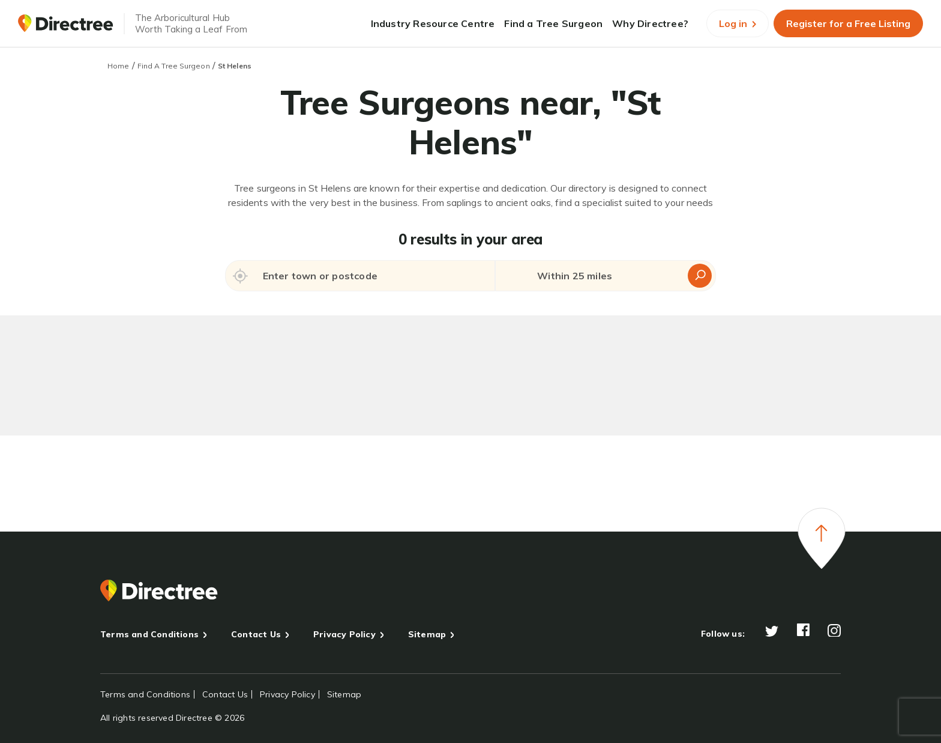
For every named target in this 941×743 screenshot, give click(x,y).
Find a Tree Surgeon (553, 23)
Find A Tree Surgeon (173, 65)
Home (118, 65)
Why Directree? (650, 23)
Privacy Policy (344, 634)
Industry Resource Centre (433, 23)
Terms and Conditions (149, 634)
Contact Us (256, 634)
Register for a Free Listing (848, 23)
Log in (737, 23)
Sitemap (427, 634)
